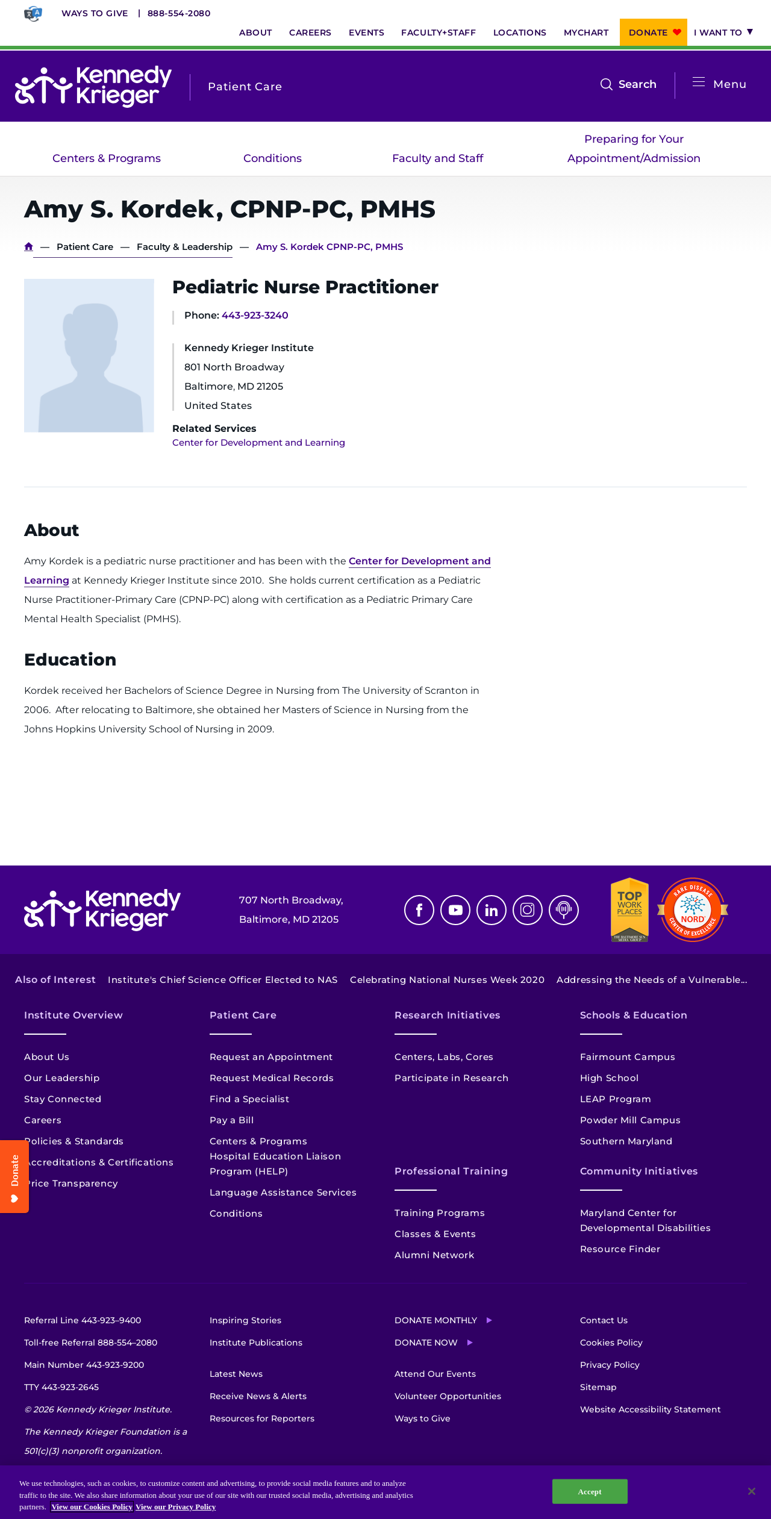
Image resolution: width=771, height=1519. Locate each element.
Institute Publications (256, 1342)
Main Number (84, 1364)
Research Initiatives (448, 1015)
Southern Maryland (626, 1141)
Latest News (236, 1373)
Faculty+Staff (438, 32)
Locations (520, 32)
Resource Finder (620, 1249)
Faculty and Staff (437, 158)
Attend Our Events (435, 1373)
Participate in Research (452, 1078)
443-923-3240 (255, 315)
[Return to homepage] (93, 87)
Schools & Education (634, 1015)
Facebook (419, 910)
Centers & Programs (106, 158)
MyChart (586, 32)
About (255, 32)
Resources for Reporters (262, 1418)
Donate (648, 32)
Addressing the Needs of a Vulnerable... (652, 979)
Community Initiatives (639, 1171)
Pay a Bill (232, 1120)
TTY (61, 1387)
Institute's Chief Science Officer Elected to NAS (223, 979)
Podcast (564, 910)
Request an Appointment (271, 1056)
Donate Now (426, 1342)
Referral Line (82, 1320)
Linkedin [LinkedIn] (491, 910)
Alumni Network (434, 1255)
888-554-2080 (179, 13)
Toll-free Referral (90, 1342)
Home (28, 246)
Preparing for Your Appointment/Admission (634, 149)
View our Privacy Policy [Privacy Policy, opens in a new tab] (176, 1506)
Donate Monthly (436, 1320)
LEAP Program (616, 1099)
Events (366, 32)
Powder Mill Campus (630, 1120)
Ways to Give (94, 13)
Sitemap (598, 1387)
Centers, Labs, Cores (444, 1056)
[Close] (751, 1491)
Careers (310, 32)
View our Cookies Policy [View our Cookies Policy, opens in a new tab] (92, 1506)
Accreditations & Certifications (99, 1162)
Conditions (272, 158)
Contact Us (604, 1320)
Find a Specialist (250, 1099)
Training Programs (440, 1212)
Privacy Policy (610, 1364)
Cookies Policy (611, 1342)
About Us (47, 1056)
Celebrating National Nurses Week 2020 (447, 979)
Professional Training (451, 1171)
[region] (385, 1492)
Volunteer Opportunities (448, 1396)
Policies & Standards (74, 1141)
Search (638, 84)
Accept (590, 1491)
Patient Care (85, 246)
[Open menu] (699, 82)
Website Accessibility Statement (650, 1409)
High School (610, 1078)
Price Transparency (71, 1183)
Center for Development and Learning (258, 442)
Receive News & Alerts (258, 1396)
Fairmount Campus (628, 1056)
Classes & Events (435, 1234)
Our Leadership (61, 1078)
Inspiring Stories (245, 1320)
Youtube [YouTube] (455, 910)
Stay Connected (62, 1099)
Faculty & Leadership (185, 246)
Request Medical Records (272, 1078)
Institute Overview (73, 1015)
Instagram (528, 910)
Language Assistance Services (283, 1192)
